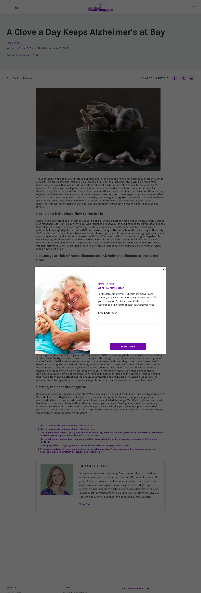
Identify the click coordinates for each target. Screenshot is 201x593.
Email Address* (107, 312)
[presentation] (123, 333)
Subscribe (128, 346)
